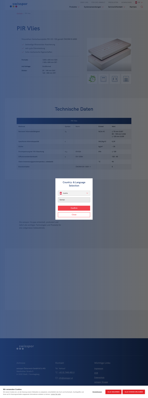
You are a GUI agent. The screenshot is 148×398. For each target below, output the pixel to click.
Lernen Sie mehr (56, 394)
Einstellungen (97, 392)
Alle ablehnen (113, 392)
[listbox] (74, 193)
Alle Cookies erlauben (134, 392)
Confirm (74, 208)
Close (74, 215)
